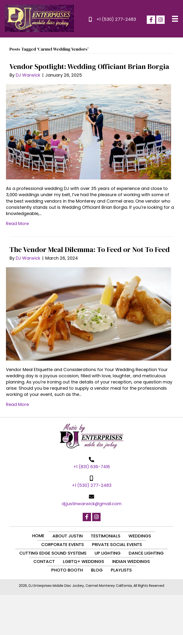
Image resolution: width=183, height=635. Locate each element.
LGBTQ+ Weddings (83, 561)
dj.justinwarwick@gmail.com (92, 504)
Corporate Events (62, 544)
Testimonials (105, 536)
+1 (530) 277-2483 (116, 19)
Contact (44, 561)
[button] (151, 20)
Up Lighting (108, 553)
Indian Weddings (131, 561)
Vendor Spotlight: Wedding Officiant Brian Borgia (89, 66)
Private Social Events (117, 544)
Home (38, 536)
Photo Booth (67, 570)
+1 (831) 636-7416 (91, 467)
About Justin (67, 536)
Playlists (121, 570)
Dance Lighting (146, 553)
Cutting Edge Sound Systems (52, 553)
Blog (97, 570)
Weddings (139, 536)
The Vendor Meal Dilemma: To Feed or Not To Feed (90, 249)
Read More (17, 223)
